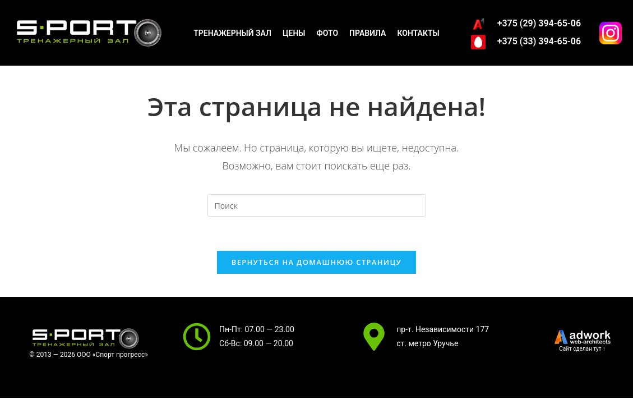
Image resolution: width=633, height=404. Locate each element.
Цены (294, 33)
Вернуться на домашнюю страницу (316, 262)
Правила (367, 33)
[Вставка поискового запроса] (316, 205)
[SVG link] (583, 337)
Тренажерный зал (232, 33)
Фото (327, 33)
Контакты (418, 33)
